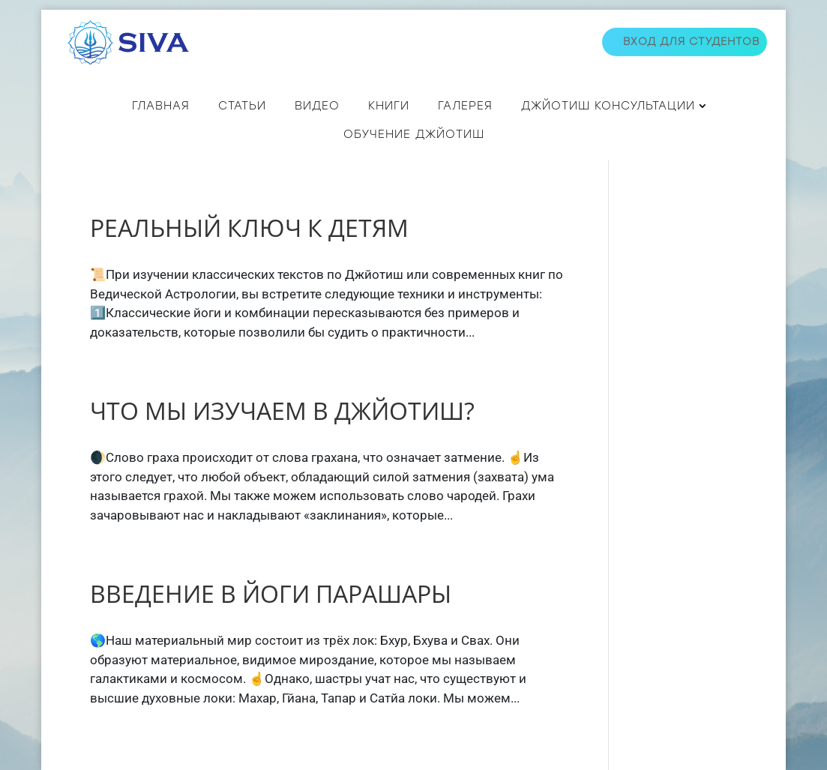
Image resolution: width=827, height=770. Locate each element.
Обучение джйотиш (413, 134)
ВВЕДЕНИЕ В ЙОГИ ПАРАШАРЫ (270, 593)
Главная (161, 105)
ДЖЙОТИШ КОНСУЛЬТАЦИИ (608, 105)
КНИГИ (388, 105)
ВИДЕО (317, 105)
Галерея (465, 105)
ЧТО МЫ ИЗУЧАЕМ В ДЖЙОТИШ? (282, 410)
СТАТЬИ (242, 105)
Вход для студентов (691, 41)
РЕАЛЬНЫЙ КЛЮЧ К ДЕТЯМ (249, 227)
